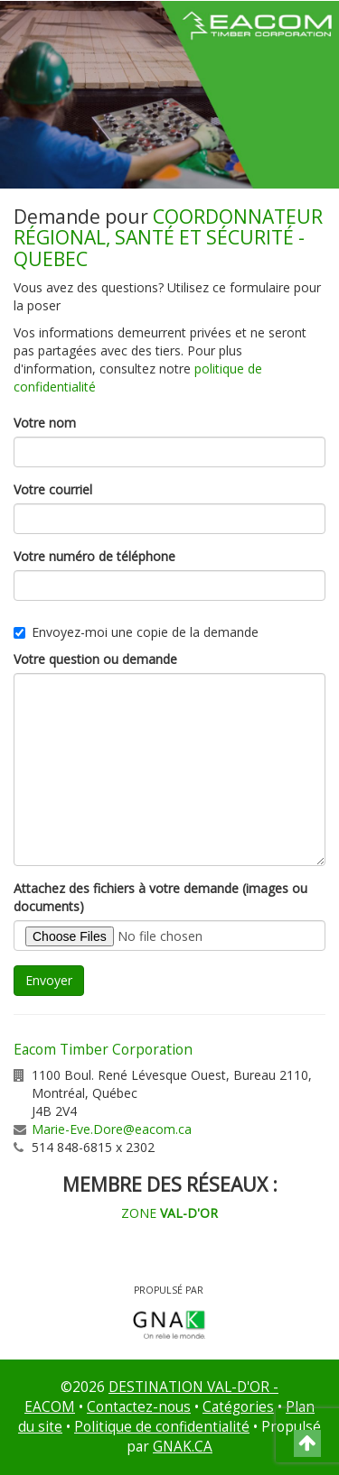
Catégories (238, 1406)
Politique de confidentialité (162, 1426)
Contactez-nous (139, 1406)
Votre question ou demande (95, 659)
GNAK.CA (182, 1446)
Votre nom (45, 422)
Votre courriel (53, 489)
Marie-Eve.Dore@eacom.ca (112, 1129)
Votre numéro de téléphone (94, 556)
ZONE (169, 1212)
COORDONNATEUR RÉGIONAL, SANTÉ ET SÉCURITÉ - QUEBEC (168, 237)
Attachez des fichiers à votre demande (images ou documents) (160, 897)
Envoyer (48, 980)
